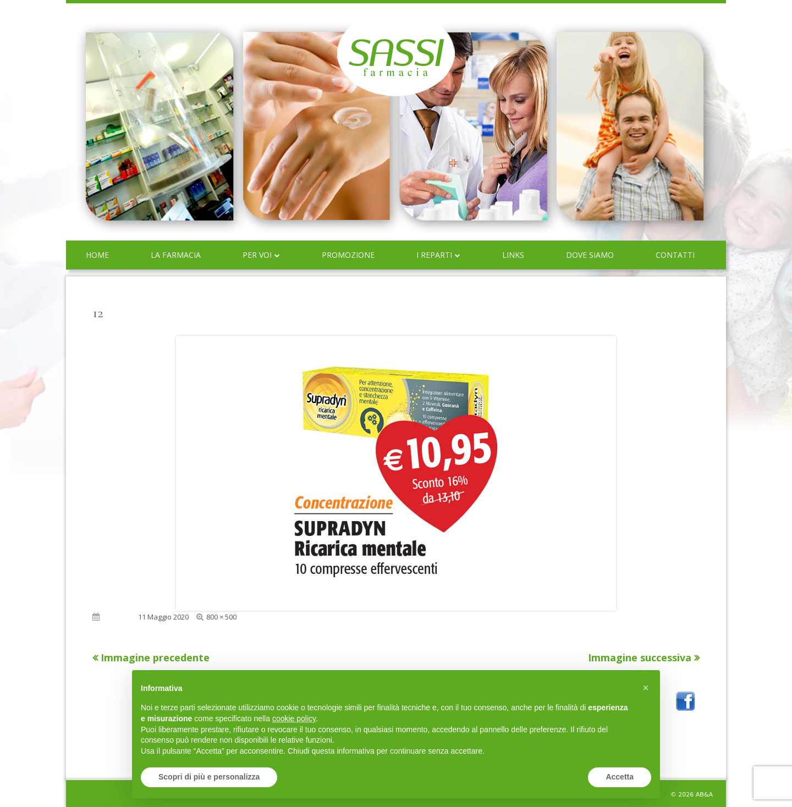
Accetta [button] (620, 776)
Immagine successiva (639, 657)
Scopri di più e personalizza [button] (209, 776)
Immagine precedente (155, 657)
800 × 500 (221, 617)
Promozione (348, 255)
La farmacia (176, 255)
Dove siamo (590, 255)
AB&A (704, 794)
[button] (645, 688)
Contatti (675, 255)
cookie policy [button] (294, 718)
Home (97, 255)
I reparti (434, 255)
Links (513, 255)
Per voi (257, 255)
